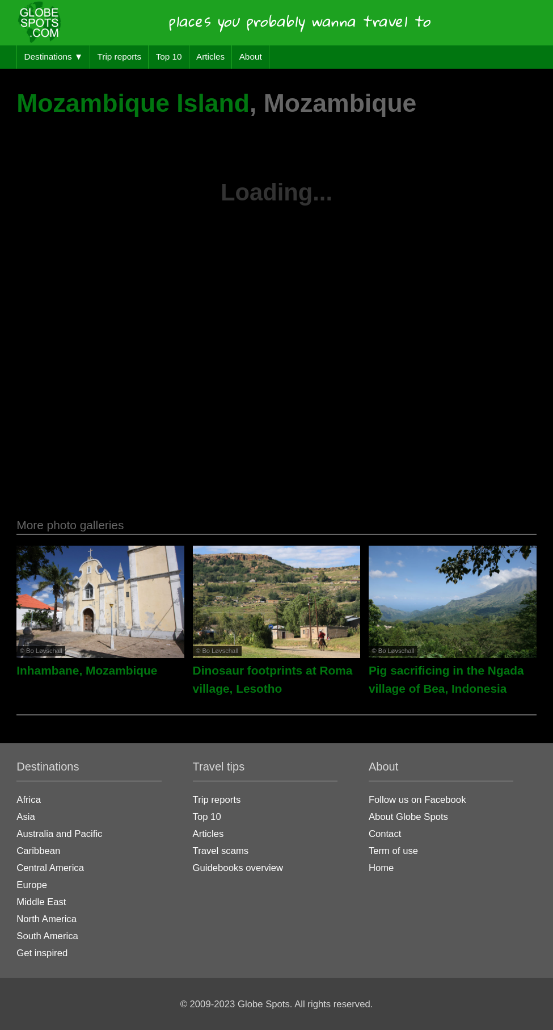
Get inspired (41, 953)
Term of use (393, 850)
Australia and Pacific (59, 833)
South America (47, 936)
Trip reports (120, 56)
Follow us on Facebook (417, 799)
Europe (31, 885)
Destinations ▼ (53, 56)
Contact (385, 833)
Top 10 (169, 56)
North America (46, 919)
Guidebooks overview (238, 867)
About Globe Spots (408, 816)
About (250, 56)
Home (381, 867)
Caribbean (38, 850)
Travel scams (221, 850)
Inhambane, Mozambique (86, 670)
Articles (210, 56)
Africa (28, 799)
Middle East (41, 902)
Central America (50, 867)
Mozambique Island (133, 103)
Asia (25, 816)
